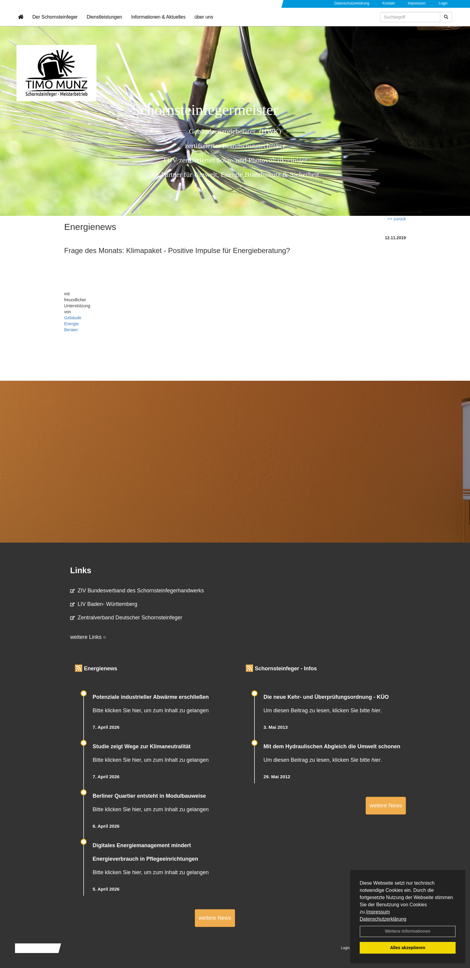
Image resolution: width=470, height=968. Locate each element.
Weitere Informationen (407, 931)
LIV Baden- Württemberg (103, 604)
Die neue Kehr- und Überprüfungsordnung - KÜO (326, 697)
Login (443, 3)
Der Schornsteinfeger (55, 22)
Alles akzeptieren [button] (407, 947)
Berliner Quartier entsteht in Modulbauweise (149, 796)
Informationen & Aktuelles (158, 22)
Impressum (378, 911)
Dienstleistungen (104, 22)
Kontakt (388, 3)
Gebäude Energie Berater (73, 323)
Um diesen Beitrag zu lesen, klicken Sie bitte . (322, 710)
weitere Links (88, 637)
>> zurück (397, 218)
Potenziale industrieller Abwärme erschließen (151, 697)
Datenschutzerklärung (383, 919)
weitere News (215, 918)
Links (80, 570)
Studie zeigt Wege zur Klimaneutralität (142, 746)
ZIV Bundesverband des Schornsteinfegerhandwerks (137, 591)
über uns (204, 22)
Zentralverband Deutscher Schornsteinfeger (126, 618)
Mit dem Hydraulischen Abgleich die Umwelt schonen (331, 746)
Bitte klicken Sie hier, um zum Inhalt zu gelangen (151, 710)
